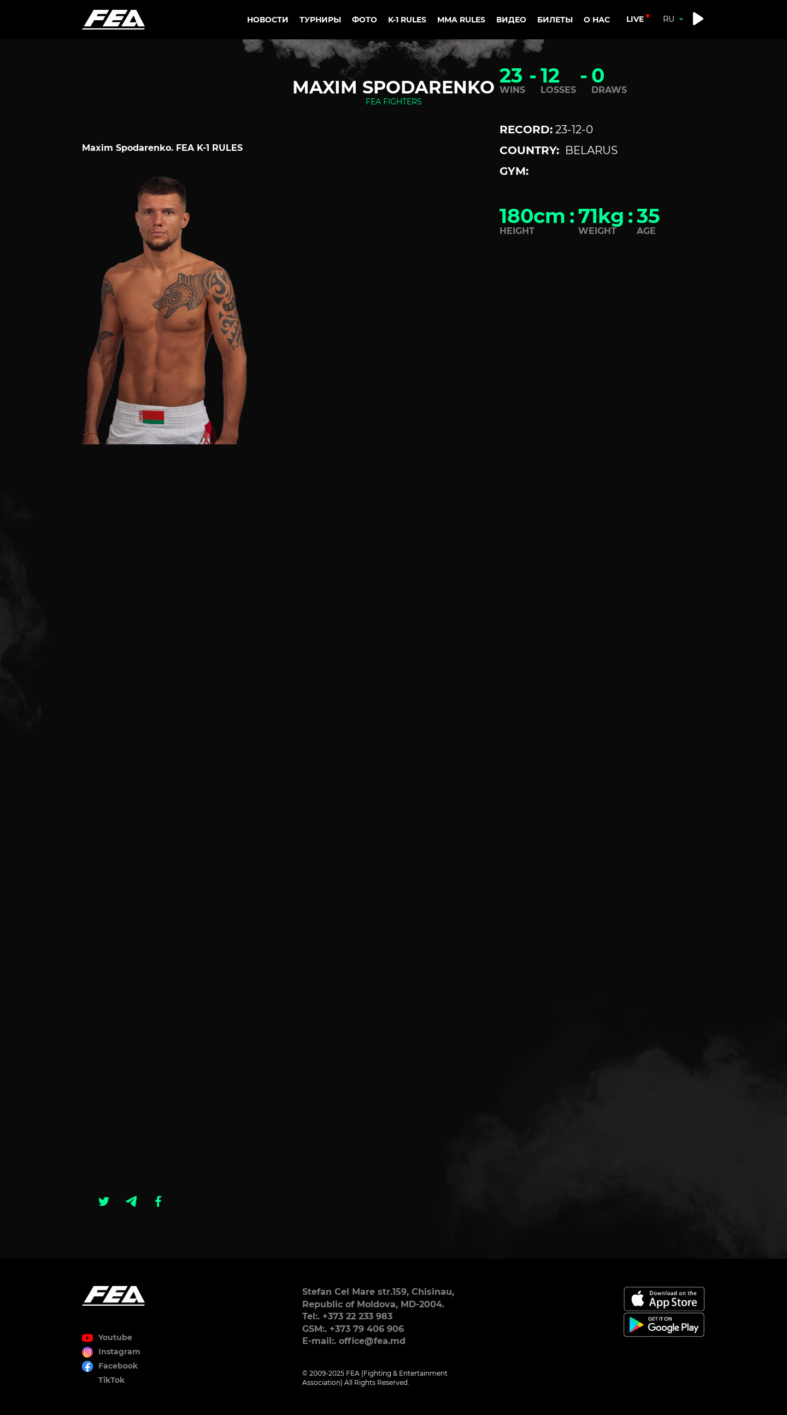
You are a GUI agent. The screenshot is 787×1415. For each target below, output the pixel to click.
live (635, 19)
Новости (268, 20)
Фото (364, 20)
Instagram (119, 1352)
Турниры (320, 20)
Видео (511, 20)
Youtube (115, 1337)
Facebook (118, 1366)
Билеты (555, 20)
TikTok (111, 1380)
